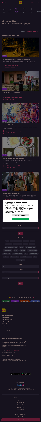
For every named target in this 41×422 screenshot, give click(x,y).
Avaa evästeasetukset (20, 215)
